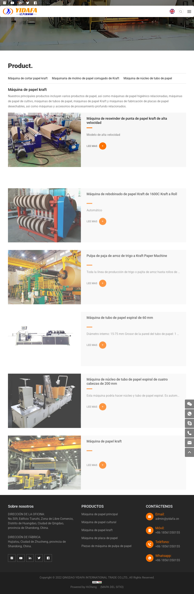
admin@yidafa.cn (167, 519)
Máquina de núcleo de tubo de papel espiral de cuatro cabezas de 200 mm (127, 396)
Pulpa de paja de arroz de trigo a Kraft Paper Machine (127, 270)
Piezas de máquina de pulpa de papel (106, 546)
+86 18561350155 (167, 532)
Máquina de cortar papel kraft (28, 78)
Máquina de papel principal (99, 514)
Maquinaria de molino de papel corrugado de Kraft (85, 78)
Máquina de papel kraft (104, 456)
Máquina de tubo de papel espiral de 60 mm (120, 332)
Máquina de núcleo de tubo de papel (148, 78)
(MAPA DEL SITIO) (112, 587)
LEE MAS (92, 146)
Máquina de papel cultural (98, 522)
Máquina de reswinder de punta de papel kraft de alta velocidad (127, 120)
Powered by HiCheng (83, 587)
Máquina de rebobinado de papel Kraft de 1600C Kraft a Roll (132, 209)
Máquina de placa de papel (99, 538)
